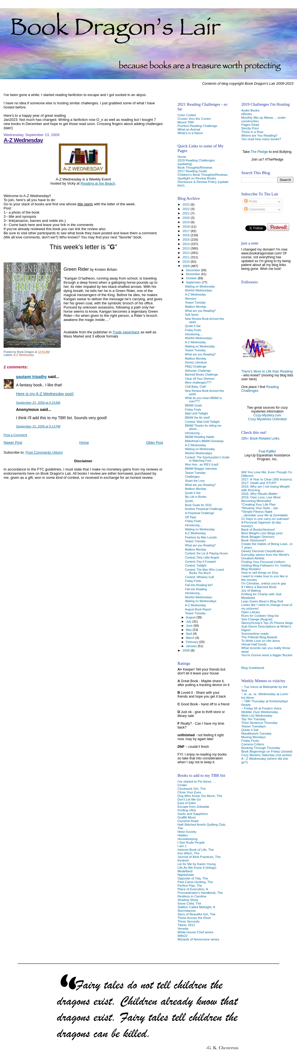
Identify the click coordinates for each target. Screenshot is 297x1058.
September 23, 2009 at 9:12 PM (38, 426)
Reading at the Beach (98, 183)
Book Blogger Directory (258, 536)
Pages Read (250, 124)
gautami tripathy (31, 376)
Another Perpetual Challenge (204, 509)
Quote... (190, 501)
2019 (187, 222)
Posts (250, 201)
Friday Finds (193, 330)
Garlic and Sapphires (192, 813)
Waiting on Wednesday (200, 286)
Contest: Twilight (195, 565)
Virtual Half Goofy (254, 644)
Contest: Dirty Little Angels (202, 557)
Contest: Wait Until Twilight (202, 421)
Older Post (154, 442)
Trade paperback (126, 332)
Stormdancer (186, 910)
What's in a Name (190, 133)
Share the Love (195, 480)
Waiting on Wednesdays (200, 601)
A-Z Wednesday (23, 140)
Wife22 (182, 935)
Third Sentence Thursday (259, 722)
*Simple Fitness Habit (256, 511)
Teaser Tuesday (195, 302)
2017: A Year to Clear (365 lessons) (266, 479)
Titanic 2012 (186, 925)
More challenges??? (198, 382)
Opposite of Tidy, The (192, 878)
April (189, 633)
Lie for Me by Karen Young (196, 864)
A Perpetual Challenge (199, 513)
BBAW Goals (193, 405)
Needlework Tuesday (256, 733)
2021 (187, 213)
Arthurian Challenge (198, 370)
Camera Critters (252, 744)
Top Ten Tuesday (253, 719)
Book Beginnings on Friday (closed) (266, 751)
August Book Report (198, 609)
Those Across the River (194, 917)
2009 (187, 266)
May (189, 629)
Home (84, 442)
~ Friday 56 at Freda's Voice (261, 708)
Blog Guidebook (252, 667)
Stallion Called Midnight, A (196, 907)
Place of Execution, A (192, 889)
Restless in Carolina (191, 896)
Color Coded (186, 115)
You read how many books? (261, 139)
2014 (187, 244)
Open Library (250, 612)
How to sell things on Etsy (259, 572)
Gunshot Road (187, 821)
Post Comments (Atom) (44, 452)
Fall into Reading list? (199, 585)
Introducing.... (194, 334)
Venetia (182, 928)
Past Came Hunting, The (195, 882)
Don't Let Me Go (189, 799)
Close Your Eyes (189, 792)
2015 (187, 239)
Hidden (182, 835)
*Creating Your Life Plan (258, 504)
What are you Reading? (200, 310)
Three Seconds (188, 921)
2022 (187, 209)
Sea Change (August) (256, 619)
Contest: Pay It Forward (200, 561)
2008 (187, 650)
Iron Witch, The (188, 853)
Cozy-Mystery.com (267, 415)
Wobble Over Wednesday (259, 712)
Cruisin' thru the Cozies (194, 118)
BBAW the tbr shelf (197, 417)
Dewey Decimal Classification (262, 551)
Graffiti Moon (186, 817)
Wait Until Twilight (196, 413)
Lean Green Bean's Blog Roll (262, 601)
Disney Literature (196, 362)
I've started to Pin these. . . (196, 781)
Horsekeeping (187, 839)
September (194, 282)
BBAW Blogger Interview (201, 468)
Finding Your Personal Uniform (263, 561)
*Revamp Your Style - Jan (259, 508)
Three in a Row (252, 132)
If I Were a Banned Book (258, 587)
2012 (187, 252)
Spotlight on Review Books (196, 178)
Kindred (182, 860)
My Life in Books (196, 496)
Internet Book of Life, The (195, 849)
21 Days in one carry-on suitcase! (265, 518)
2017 (187, 231)
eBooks (246, 114)
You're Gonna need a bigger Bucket (266, 655)
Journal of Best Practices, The (198, 856)
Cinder (182, 785)
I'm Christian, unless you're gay (263, 583)
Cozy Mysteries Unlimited (267, 419)
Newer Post (13, 442)
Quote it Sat (249, 730)
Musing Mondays (253, 737)
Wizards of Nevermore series (198, 939)
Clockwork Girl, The (191, 788)
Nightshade (185, 874)
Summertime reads (255, 633)
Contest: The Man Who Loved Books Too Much (204, 571)
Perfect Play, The (189, 885)
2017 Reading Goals (192, 171)
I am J (181, 846)
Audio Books (250, 110)
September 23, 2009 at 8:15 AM (38, 402)
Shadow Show (187, 900)
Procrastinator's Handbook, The (200, 892)
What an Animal (188, 129)
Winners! (191, 298)
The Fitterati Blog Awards (259, 637)
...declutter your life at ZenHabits (264, 515)
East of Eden (186, 803)
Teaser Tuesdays (253, 726)
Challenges (192, 476)
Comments (254, 209)
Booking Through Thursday (260, 747)
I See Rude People (190, 842)
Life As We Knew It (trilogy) (196, 867)
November (193, 274)
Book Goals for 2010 (198, 505)
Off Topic (190, 517)
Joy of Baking (251, 590)
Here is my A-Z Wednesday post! (45, 394)
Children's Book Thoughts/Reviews (202, 174)
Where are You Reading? (259, 135)
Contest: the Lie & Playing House (206, 553)
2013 (187, 248)
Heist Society (186, 831)
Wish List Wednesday (256, 715)
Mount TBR (185, 122)
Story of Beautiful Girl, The (196, 914)
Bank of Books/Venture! (258, 529)
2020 (187, 217)
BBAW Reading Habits (199, 436)
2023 (187, 204)
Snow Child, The (189, 903)
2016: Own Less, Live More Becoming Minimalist (261, 499)
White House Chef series (195, 932)
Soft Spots (192, 314)
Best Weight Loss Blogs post (261, 533)
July (189, 621)
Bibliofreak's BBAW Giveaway (204, 441)
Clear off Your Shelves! (200, 378)
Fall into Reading (196, 589)
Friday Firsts (250, 740)
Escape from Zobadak (193, 806)
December (193, 270)
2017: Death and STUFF (259, 483)
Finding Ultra (186, 810)
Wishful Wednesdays (198, 290)
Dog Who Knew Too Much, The (199, 796)
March (190, 637)
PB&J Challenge (195, 366)
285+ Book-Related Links (260, 438)
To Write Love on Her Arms (260, 640)
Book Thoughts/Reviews (194, 167)
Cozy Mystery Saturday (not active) (266, 755)
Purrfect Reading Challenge (197, 125)
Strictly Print (250, 128)
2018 (187, 226)
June (189, 625)
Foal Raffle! (267, 451)
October (192, 278)
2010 (187, 261)
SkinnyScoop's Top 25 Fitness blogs (267, 622)
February (192, 642)
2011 (187, 257)
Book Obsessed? (253, 540)
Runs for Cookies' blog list (259, 615)
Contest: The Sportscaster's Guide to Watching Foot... (207, 459)
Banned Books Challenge (201, 374)
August (191, 617)
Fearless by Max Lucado (201, 537)
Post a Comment (15, 435)
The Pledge (259, 152)
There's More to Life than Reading (267, 371)
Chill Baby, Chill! (195, 386)
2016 (187, 235)
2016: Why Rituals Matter (259, 493)
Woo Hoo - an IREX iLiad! (202, 464)
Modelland (184, 871)
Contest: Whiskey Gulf (199, 577)
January (192, 646)
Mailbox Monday (195, 306)
